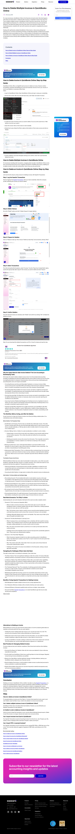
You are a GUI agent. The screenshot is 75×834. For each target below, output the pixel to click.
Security (64, 808)
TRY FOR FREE (63, 1)
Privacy (61, 828)
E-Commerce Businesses (54, 802)
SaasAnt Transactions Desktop (40, 806)
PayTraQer (27, 802)
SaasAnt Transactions (29, 804)
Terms (57, 828)
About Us (65, 802)
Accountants (52, 806)
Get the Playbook (63, 18)
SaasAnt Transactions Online (40, 802)
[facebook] (8, 812)
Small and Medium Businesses (55, 804)
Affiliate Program (28, 810)
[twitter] (12, 812)
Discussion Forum (28, 822)
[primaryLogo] (12, 801)
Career (64, 806)
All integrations (38, 813)
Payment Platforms (38, 815)
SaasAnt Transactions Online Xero (41, 804)
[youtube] (19, 812)
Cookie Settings (51, 828)
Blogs (64, 804)
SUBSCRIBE (40, 776)
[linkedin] (15, 812)
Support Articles (28, 821)
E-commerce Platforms (39, 817)
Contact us (65, 809)
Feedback (26, 824)
